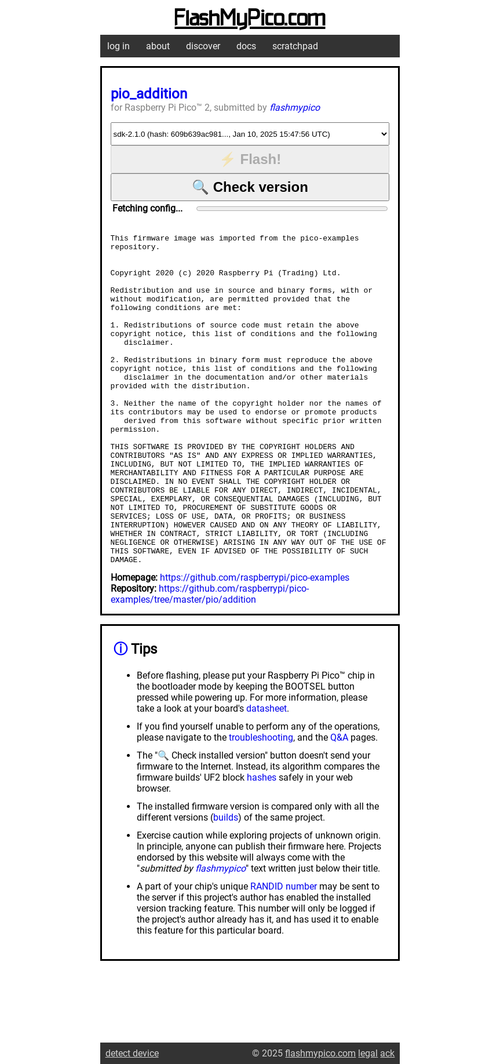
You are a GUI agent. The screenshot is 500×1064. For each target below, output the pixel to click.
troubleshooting (261, 803)
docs (246, 46)
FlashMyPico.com (249, 19)
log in (118, 46)
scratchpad (295, 46)
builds (225, 883)
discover (203, 46)
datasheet (266, 774)
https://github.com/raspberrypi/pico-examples (254, 643)
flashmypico (294, 107)
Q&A (339, 803)
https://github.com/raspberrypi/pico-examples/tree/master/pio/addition (210, 660)
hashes (261, 843)
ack (387, 1053)
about (158, 46)
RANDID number (283, 952)
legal (368, 1053)
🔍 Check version (250, 187)
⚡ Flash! (250, 159)
